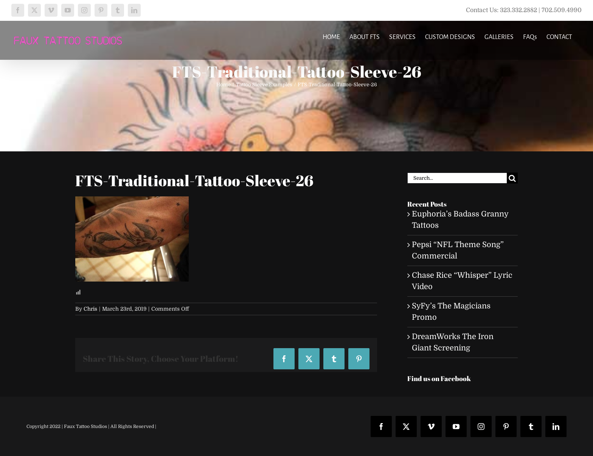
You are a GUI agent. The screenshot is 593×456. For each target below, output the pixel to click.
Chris (90, 309)
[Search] (512, 178)
